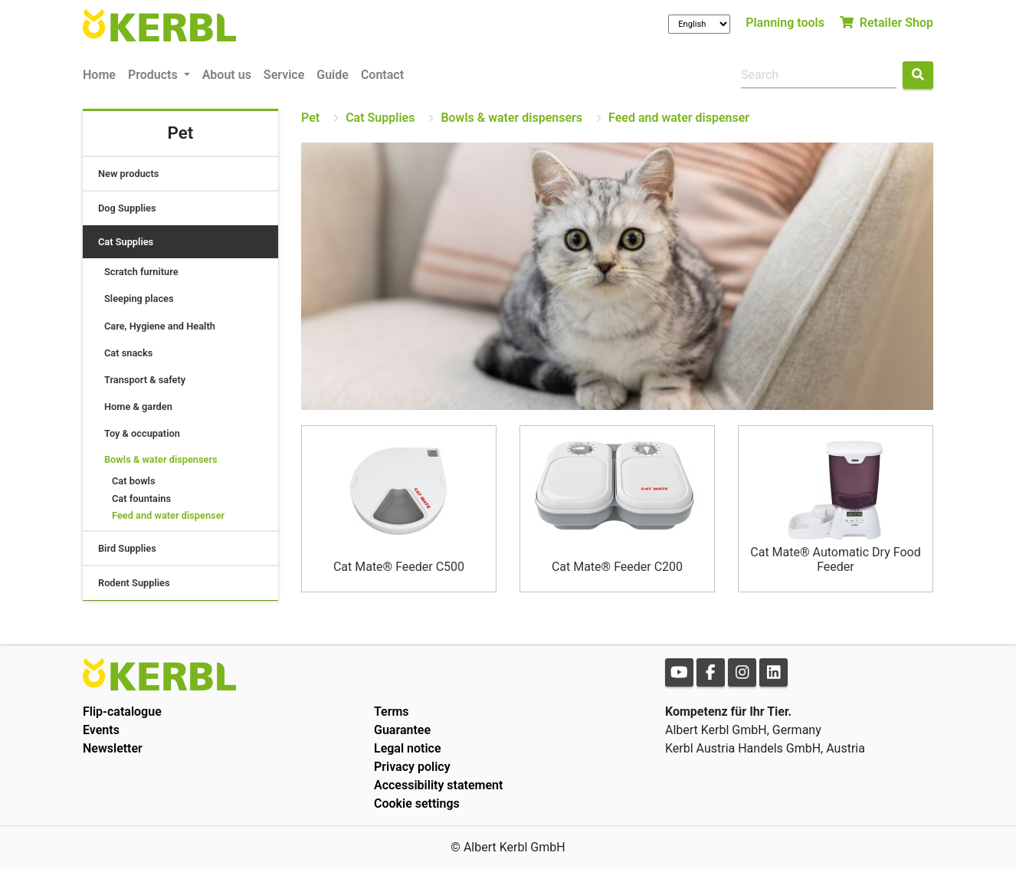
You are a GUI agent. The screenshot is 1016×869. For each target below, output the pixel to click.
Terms (391, 711)
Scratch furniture (141, 271)
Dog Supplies (127, 208)
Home (99, 74)
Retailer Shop (886, 22)
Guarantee (402, 730)
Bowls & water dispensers (161, 459)
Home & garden (138, 406)
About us (226, 74)
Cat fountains (141, 498)
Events (101, 730)
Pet (310, 117)
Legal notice (407, 748)
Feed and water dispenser (168, 515)
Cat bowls (134, 481)
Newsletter (113, 748)
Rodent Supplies (134, 583)
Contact (382, 74)
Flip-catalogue (122, 711)
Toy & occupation (142, 433)
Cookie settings (417, 803)
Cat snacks (128, 353)
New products (128, 173)
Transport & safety (144, 379)
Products (154, 74)
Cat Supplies (125, 242)
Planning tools (785, 22)
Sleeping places (139, 298)
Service (284, 74)
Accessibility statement (438, 785)
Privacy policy (412, 766)
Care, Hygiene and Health (159, 326)
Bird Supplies (127, 548)
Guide (332, 74)
